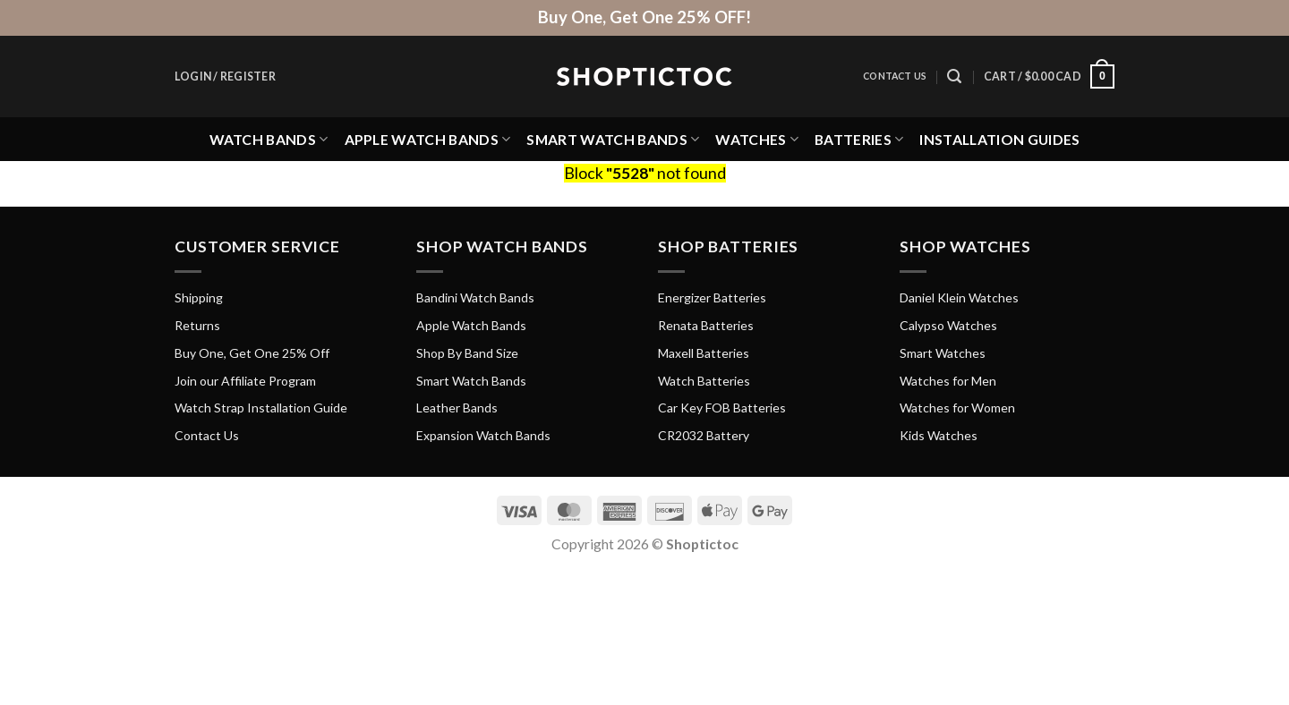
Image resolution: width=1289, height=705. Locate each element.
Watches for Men (948, 380)
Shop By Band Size (467, 353)
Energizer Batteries (712, 297)
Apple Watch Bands (428, 139)
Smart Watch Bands (612, 139)
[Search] (954, 76)
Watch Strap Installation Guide (261, 407)
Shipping (199, 297)
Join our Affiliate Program (245, 380)
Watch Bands (269, 139)
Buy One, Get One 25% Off (252, 353)
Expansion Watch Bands (483, 435)
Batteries (859, 139)
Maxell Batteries (703, 353)
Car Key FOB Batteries (722, 407)
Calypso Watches (948, 325)
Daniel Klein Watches (959, 297)
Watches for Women (957, 407)
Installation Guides (999, 139)
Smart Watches (943, 353)
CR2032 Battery (703, 435)
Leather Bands (457, 407)
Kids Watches (938, 435)
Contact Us (894, 76)
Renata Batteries (706, 325)
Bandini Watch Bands (475, 297)
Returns (197, 325)
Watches (756, 139)
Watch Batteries (704, 380)
